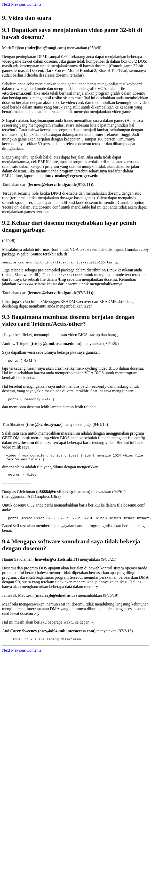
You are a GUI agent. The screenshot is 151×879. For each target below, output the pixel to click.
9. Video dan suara (26, 17)
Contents (34, 4)
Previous (18, 4)
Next (6, 4)
